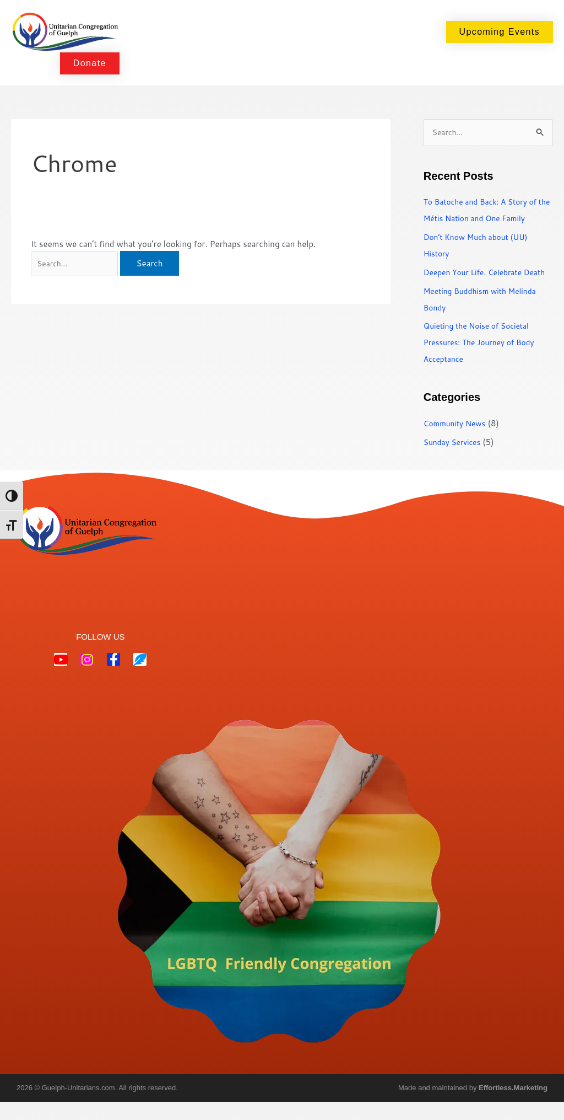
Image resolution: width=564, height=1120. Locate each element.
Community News (458, 441)
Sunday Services (455, 459)
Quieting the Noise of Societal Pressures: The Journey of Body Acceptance (484, 360)
